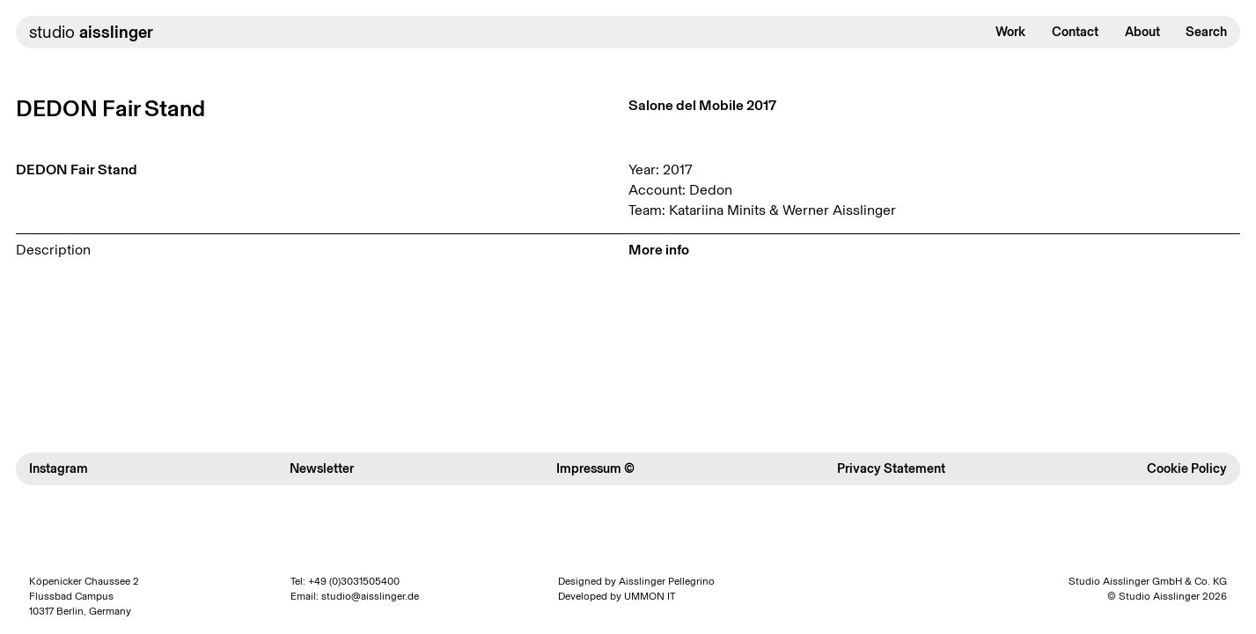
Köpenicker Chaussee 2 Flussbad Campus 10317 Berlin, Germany (84, 595)
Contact (1075, 32)
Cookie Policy (1187, 468)
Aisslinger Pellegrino (667, 581)
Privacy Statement (891, 468)
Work (1010, 32)
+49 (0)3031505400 (354, 581)
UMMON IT (649, 596)
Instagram (58, 468)
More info (658, 249)
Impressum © (595, 468)
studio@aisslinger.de (370, 596)
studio (91, 32)
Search (1206, 32)
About (1142, 32)
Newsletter (322, 468)
